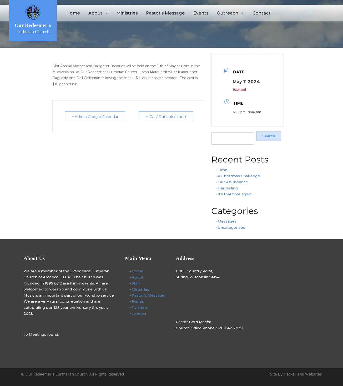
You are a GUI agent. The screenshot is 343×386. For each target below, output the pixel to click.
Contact (261, 13)
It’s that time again (235, 194)
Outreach (230, 13)
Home (73, 13)
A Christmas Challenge (239, 175)
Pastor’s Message (148, 295)
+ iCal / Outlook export (166, 116)
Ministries (127, 13)
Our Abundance (233, 182)
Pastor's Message (165, 13)
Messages (227, 221)
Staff (136, 283)
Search (216, 129)
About (98, 13)
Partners (140, 307)
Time (222, 170)
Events (200, 13)
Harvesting (228, 188)
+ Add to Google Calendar (95, 116)
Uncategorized (232, 227)
